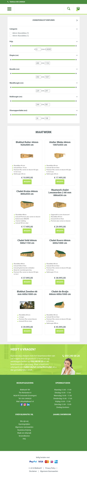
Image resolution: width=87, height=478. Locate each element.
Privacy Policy (50, 468)
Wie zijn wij (24, 421)
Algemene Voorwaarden (49, 471)
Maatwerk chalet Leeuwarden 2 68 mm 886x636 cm (59, 193)
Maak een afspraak (24, 433)
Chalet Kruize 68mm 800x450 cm (27, 192)
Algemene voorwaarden (24, 427)
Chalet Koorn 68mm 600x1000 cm (59, 241)
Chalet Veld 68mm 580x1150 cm (27, 241)
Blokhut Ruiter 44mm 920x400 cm (27, 143)
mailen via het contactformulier (37, 367)
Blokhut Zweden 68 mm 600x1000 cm (27, 293)
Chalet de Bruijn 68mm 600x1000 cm (60, 293)
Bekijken (27, 182)
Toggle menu (9, 8)
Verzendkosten (24, 436)
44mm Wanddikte (20, 36)
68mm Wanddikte (20, 33)
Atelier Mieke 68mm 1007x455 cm (60, 143)
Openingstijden (24, 424)
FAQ (24, 439)
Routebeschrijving (24, 430)
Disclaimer (33, 471)
